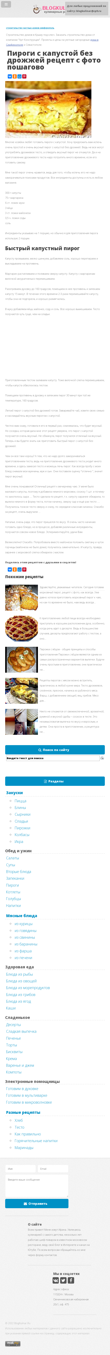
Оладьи (21, 821)
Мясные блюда (21, 915)
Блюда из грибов (20, 994)
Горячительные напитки (36, 1140)
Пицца (20, 800)
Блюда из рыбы (19, 974)
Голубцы (13, 898)
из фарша (23, 950)
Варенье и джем (20, 1065)
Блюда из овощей (21, 980)
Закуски (14, 792)
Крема (11, 1058)
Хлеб (19, 1120)
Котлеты (13, 891)
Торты (11, 1044)
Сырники (23, 814)
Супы (10, 864)
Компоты (14, 1071)
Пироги (12, 885)
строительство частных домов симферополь (30, 27)
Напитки (13, 905)
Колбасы (22, 834)
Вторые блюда (18, 871)
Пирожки (22, 827)
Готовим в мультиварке (26, 1095)
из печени (23, 957)
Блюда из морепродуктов (28, 987)
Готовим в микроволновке (29, 1102)
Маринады (24, 1147)
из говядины (26, 930)
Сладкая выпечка (21, 1031)
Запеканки (15, 878)
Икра (19, 841)
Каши (11, 1007)
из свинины (25, 937)
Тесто (19, 1127)
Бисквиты (14, 1051)
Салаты (12, 857)
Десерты (13, 1024)
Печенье (13, 1038)
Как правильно (28, 1133)
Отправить (37, 1203)
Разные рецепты (23, 1112)
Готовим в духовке (22, 1088)
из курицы (24, 923)
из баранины (26, 943)
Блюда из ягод (18, 1001)
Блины (20, 807)
